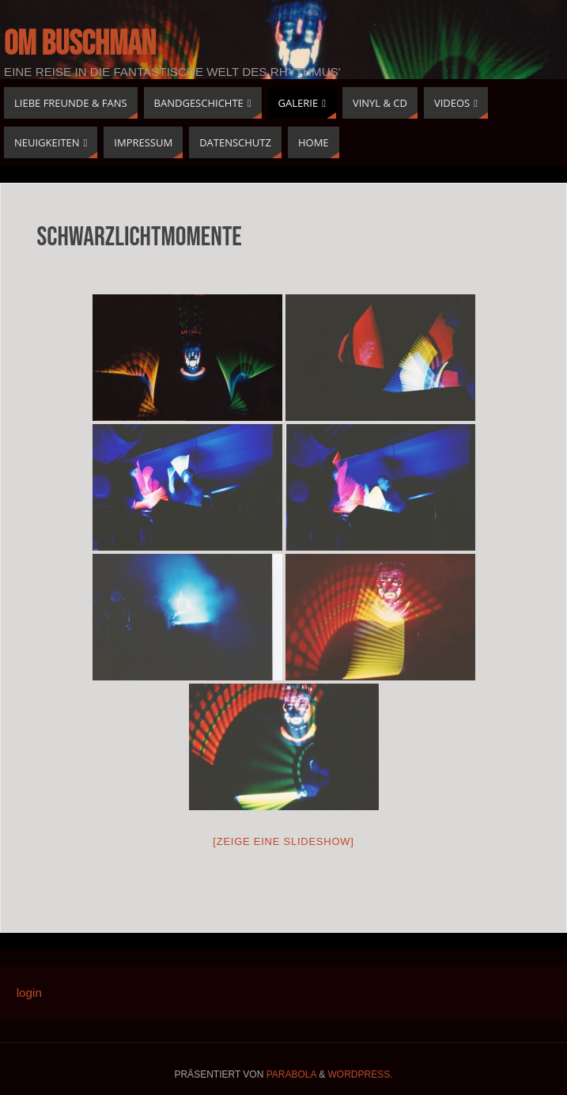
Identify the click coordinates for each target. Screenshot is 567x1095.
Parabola (291, 1074)
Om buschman (80, 44)
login (29, 992)
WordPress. (360, 1074)
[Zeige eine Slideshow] (283, 841)
